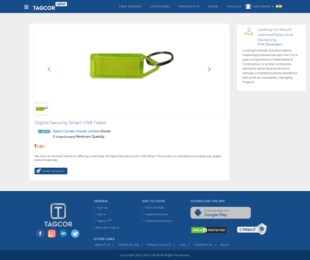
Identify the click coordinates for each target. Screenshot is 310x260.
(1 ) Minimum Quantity (78, 137)
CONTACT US (199, 244)
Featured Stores (155, 214)
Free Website (130, 6)
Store (213, 6)
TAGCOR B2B (153, 207)
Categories (160, 6)
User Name (262, 7)
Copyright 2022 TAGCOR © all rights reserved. (155, 255)
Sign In (100, 214)
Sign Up (101, 207)
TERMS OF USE (124, 244)
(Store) (81, 131)
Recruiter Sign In (106, 227)
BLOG (221, 244)
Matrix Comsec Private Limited (76, 131)
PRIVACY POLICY (155, 244)
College (234, 6)
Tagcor (103, 221)
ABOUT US (102, 244)
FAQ (178, 244)
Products (189, 6)
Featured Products (157, 221)
